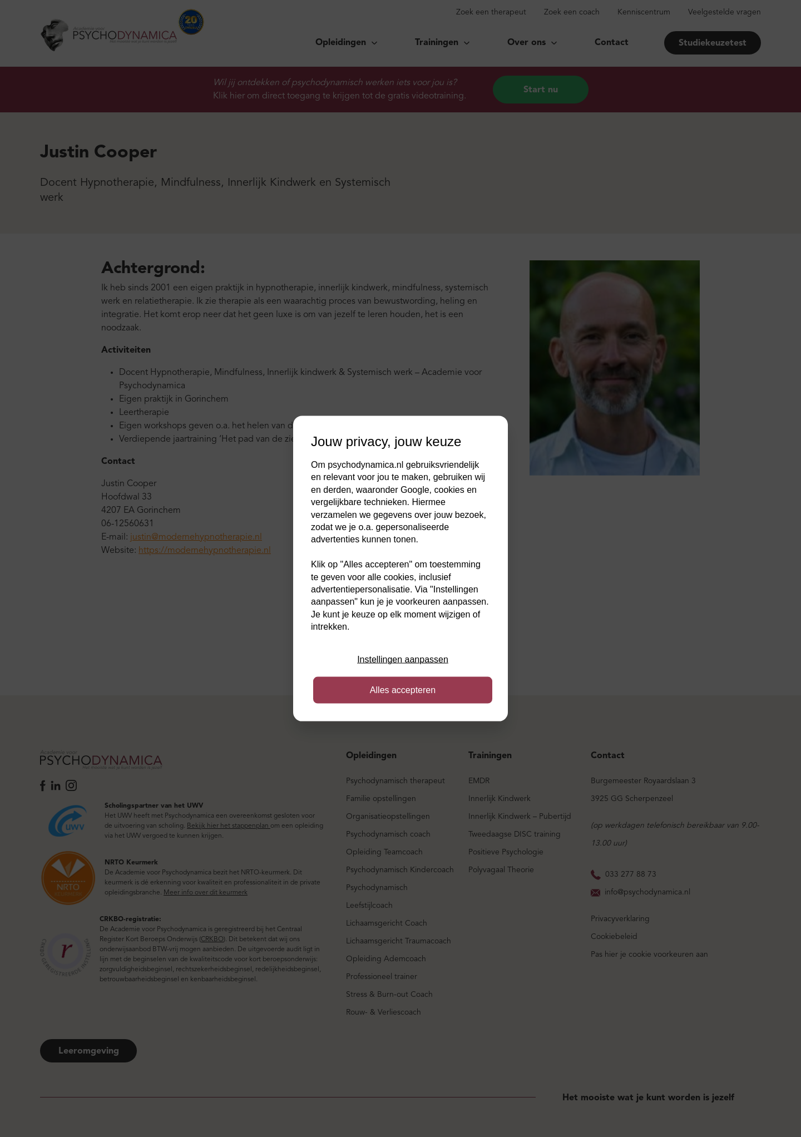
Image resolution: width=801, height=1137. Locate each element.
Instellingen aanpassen (402, 659)
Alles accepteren (403, 689)
